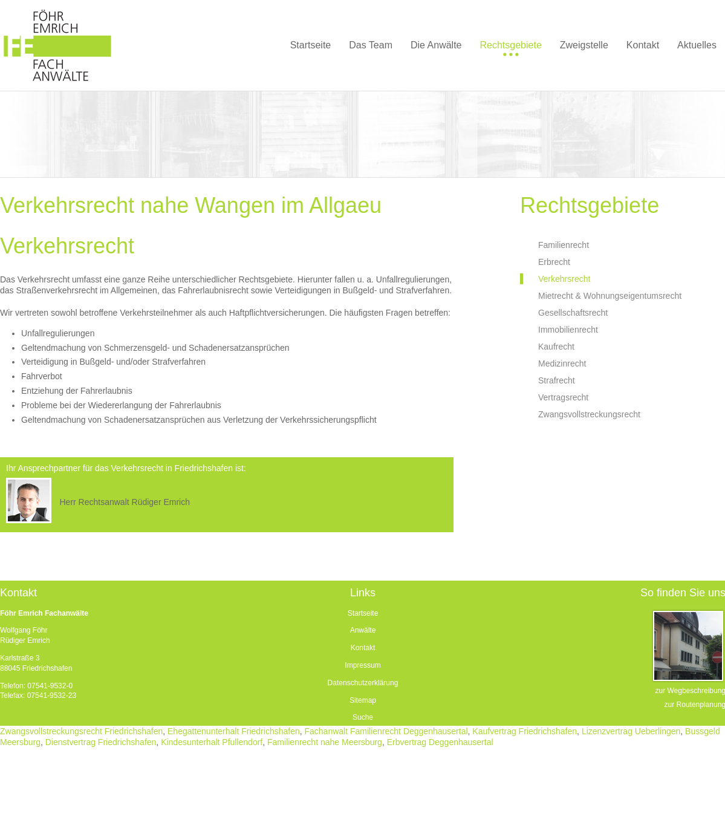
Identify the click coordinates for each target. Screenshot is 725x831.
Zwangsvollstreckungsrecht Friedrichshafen (81, 731)
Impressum (362, 665)
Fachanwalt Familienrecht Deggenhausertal (386, 731)
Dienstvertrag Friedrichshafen (101, 742)
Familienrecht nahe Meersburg (324, 742)
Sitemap (362, 700)
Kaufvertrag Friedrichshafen (524, 731)
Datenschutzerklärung (363, 683)
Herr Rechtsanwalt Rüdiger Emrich (124, 502)
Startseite (363, 613)
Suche (363, 717)
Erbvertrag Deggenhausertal (440, 742)
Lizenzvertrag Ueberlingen (631, 731)
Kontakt (363, 648)
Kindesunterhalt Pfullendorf (211, 742)
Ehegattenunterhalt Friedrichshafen (233, 731)
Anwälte (363, 630)
